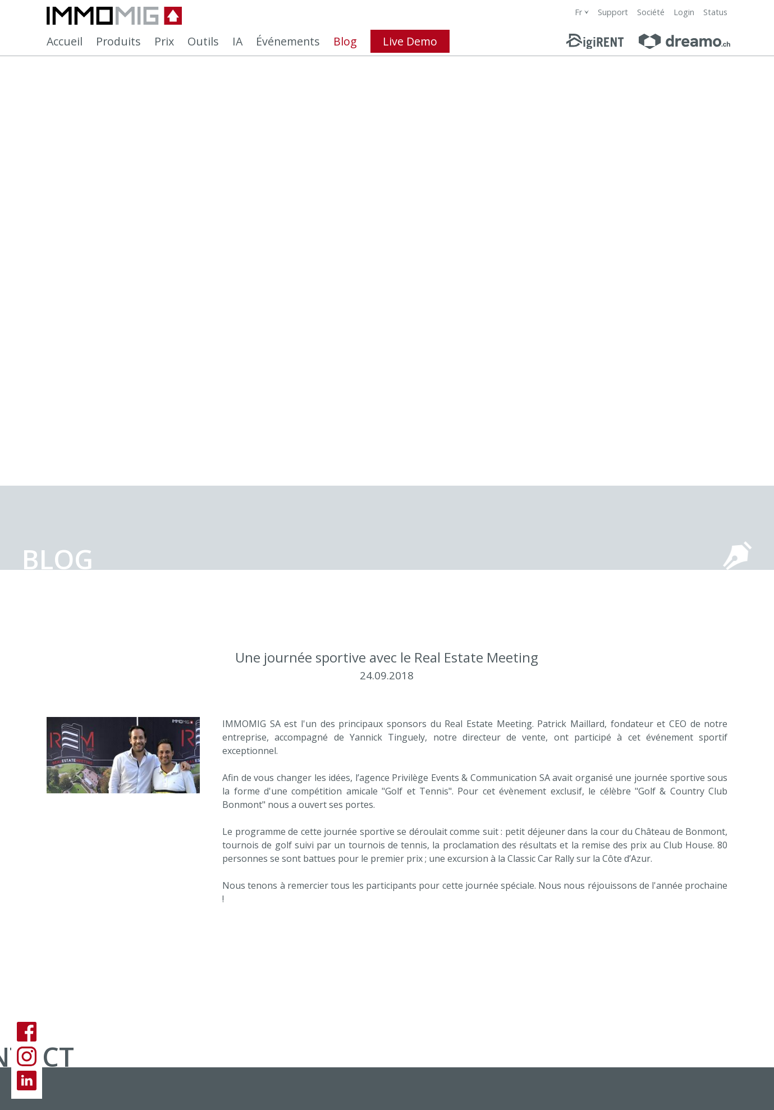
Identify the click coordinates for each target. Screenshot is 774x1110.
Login (684, 12)
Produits (118, 41)
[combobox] (582, 12)
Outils (203, 41)
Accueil (65, 41)
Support (613, 12)
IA (237, 41)
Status (715, 12)
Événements (288, 41)
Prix (164, 41)
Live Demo (410, 41)
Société (651, 12)
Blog (345, 41)
